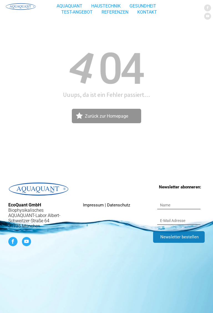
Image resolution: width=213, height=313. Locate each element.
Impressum (93, 205)
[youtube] (207, 17)
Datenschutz (118, 205)
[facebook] (207, 8)
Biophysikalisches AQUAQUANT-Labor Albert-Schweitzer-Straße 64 (34, 215)
